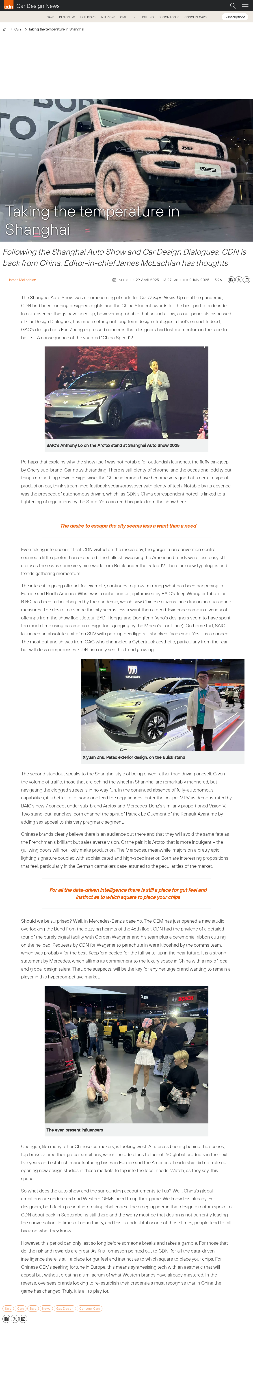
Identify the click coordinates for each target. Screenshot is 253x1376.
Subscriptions (235, 17)
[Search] (232, 5)
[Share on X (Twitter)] (238, 279)
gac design (65, 1309)
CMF (123, 17)
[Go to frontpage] (32, 4)
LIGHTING (147, 17)
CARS (50, 17)
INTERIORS (108, 17)
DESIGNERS (67, 17)
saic (8, 1309)
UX (133, 17)
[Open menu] (245, 5)
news (46, 1309)
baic (33, 1309)
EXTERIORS (87, 17)
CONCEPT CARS (195, 17)
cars (20, 1309)
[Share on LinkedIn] (246, 279)
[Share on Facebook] (231, 279)
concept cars (89, 1309)
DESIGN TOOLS (169, 17)
